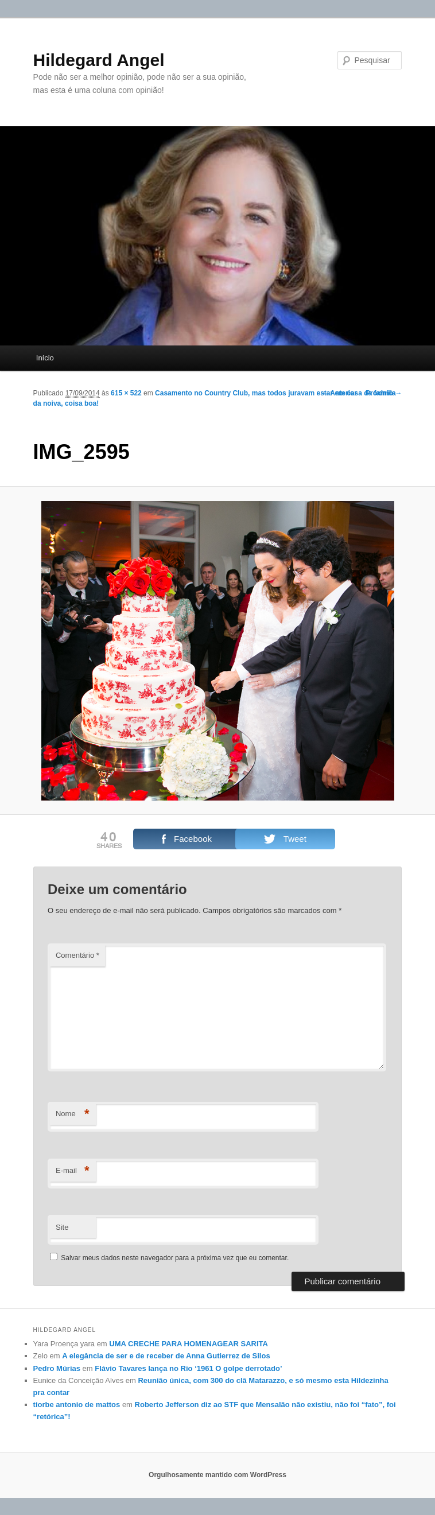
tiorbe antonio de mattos (77, 1404)
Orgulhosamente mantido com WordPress (217, 1475)
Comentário (77, 955)
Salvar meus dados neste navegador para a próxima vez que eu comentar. (175, 1258)
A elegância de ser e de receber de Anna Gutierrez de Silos (166, 1355)
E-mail (73, 1171)
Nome (73, 1114)
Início (45, 358)
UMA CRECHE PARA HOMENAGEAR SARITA (188, 1343)
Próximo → (384, 393)
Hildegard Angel (99, 59)
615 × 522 (126, 393)
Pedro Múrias (56, 1368)
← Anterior (339, 393)
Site (62, 1227)
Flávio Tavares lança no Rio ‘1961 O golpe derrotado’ (188, 1368)
